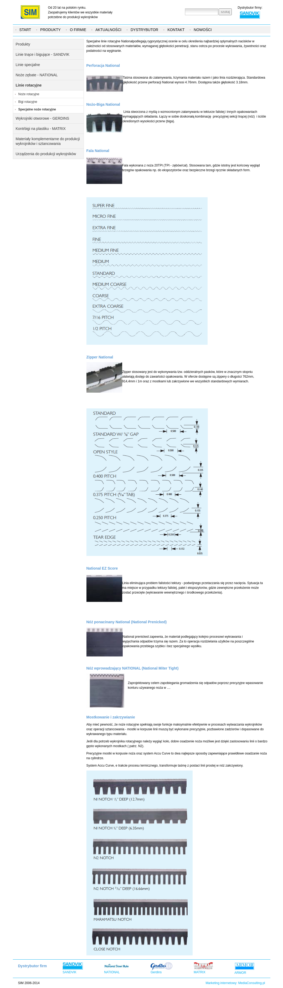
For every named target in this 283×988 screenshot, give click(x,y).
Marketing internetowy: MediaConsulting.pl (235, 983)
